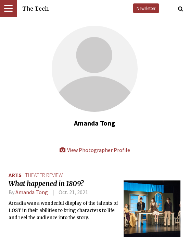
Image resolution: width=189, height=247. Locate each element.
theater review (44, 175)
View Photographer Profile (94, 149)
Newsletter (146, 8)
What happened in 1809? (46, 183)
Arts (15, 175)
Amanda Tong (31, 192)
